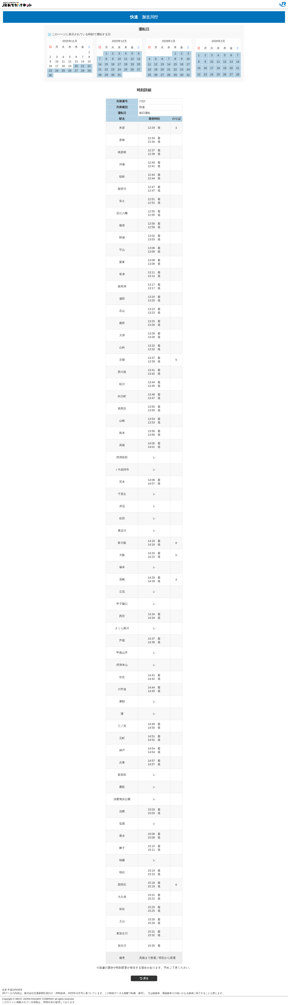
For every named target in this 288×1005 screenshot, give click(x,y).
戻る (144, 978)
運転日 (144, 29)
